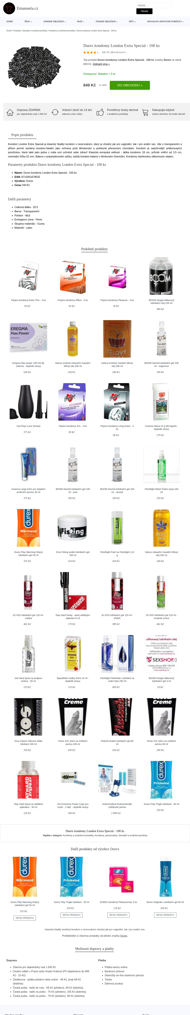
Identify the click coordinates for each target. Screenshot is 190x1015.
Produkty (17, 31)
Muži (79, 21)
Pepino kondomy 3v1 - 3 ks (73, 426)
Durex (167, 60)
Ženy (27, 21)
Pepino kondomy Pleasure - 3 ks (117, 300)
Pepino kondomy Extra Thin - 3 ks (28, 300)
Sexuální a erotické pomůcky (164, 21)
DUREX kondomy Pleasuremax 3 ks (118, 902)
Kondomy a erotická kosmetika (62, 31)
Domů (9, 21)
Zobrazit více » (101, 64)
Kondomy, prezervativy (106, 835)
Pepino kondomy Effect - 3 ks (73, 300)
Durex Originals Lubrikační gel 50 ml (165, 902)
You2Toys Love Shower (28, 426)
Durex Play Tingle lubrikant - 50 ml (161, 804)
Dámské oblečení (54, 21)
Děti (131, 21)
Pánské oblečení (105, 21)
